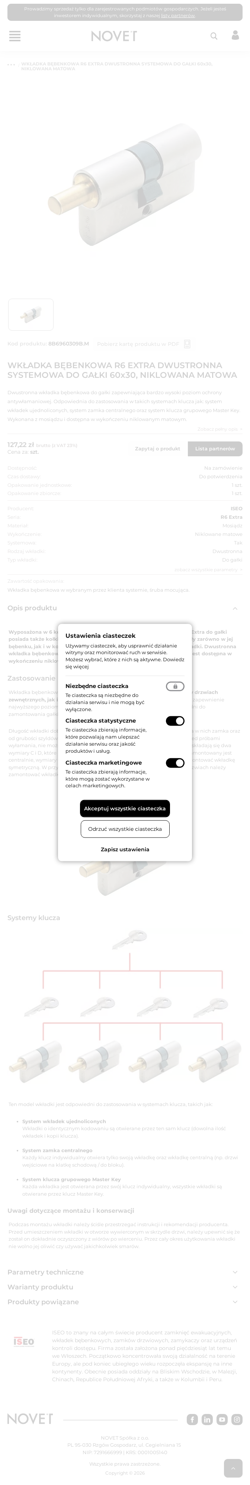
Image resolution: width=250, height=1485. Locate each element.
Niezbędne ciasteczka (96, 685)
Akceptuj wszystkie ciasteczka (125, 808)
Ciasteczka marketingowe (103, 762)
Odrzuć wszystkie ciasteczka (125, 829)
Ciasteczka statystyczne (100, 720)
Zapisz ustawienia (125, 849)
